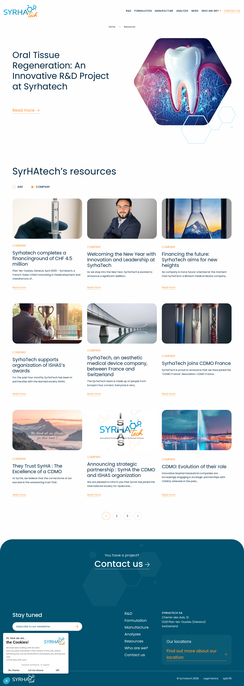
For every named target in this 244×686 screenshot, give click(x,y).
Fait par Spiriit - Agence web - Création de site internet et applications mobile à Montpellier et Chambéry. (227, 678)
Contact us (232, 11)
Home (112, 26)
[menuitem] (128, 11)
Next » (138, 516)
